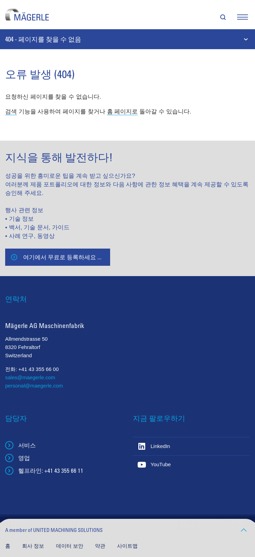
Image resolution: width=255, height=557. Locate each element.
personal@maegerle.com (34, 386)
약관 (101, 546)
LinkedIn (160, 446)
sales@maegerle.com (30, 377)
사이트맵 (127, 546)
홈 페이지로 (122, 111)
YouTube (161, 464)
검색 (11, 111)
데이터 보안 (70, 546)
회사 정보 (33, 546)
